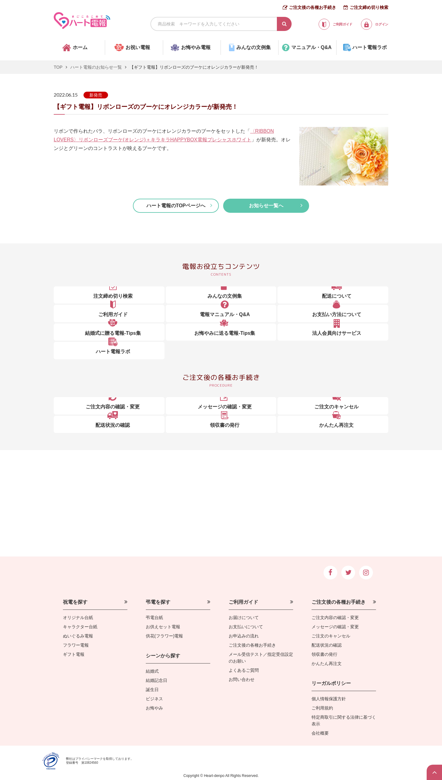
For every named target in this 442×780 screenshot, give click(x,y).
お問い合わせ (241, 679)
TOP (58, 67)
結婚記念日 (156, 680)
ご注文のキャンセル (331, 635)
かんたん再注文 (327, 663)
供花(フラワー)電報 (164, 635)
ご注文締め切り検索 (369, 7)
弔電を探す (158, 602)
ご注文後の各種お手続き (312, 7)
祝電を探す (75, 602)
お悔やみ (154, 707)
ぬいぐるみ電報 (78, 635)
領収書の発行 (324, 654)
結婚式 (152, 671)
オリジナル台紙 (78, 617)
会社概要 (320, 733)
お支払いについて (246, 626)
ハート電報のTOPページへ (176, 205)
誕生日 (152, 689)
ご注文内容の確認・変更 (335, 617)
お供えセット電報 (163, 626)
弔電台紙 (154, 617)
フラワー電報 (76, 645)
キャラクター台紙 (80, 626)
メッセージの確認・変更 (335, 626)
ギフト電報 (73, 654)
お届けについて (244, 617)
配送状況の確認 (327, 645)
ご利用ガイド (243, 602)
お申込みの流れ (244, 635)
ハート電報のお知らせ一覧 (96, 67)
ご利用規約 (322, 707)
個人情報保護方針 (329, 698)
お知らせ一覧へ (266, 205)
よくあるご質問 (244, 670)
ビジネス (154, 698)
